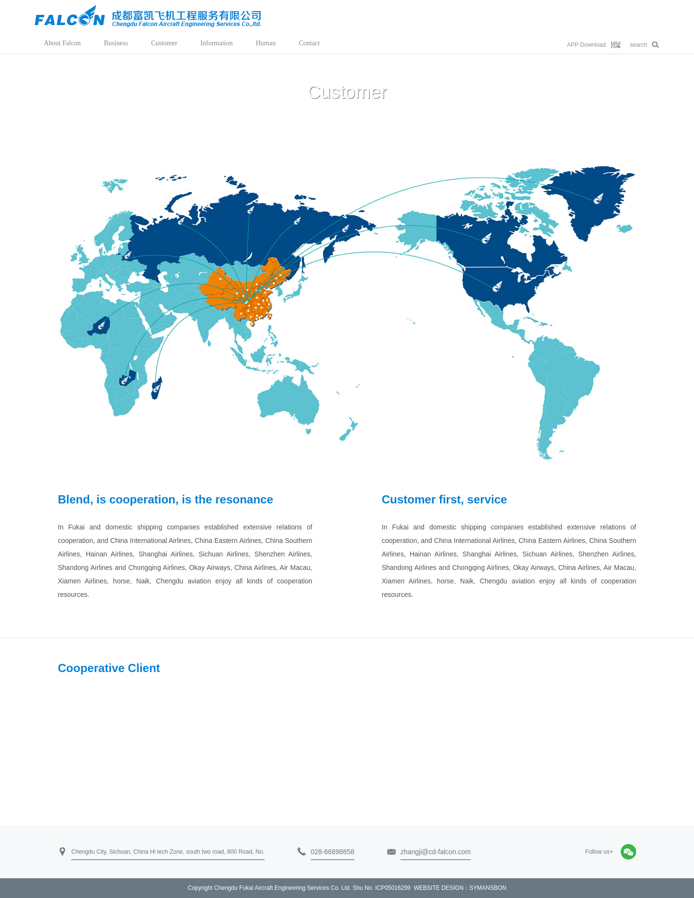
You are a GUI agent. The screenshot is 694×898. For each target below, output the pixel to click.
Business (116, 43)
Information (216, 43)
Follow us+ (599, 851)
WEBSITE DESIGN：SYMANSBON (460, 888)
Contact (309, 43)
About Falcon (62, 43)
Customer (164, 43)
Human (266, 43)
